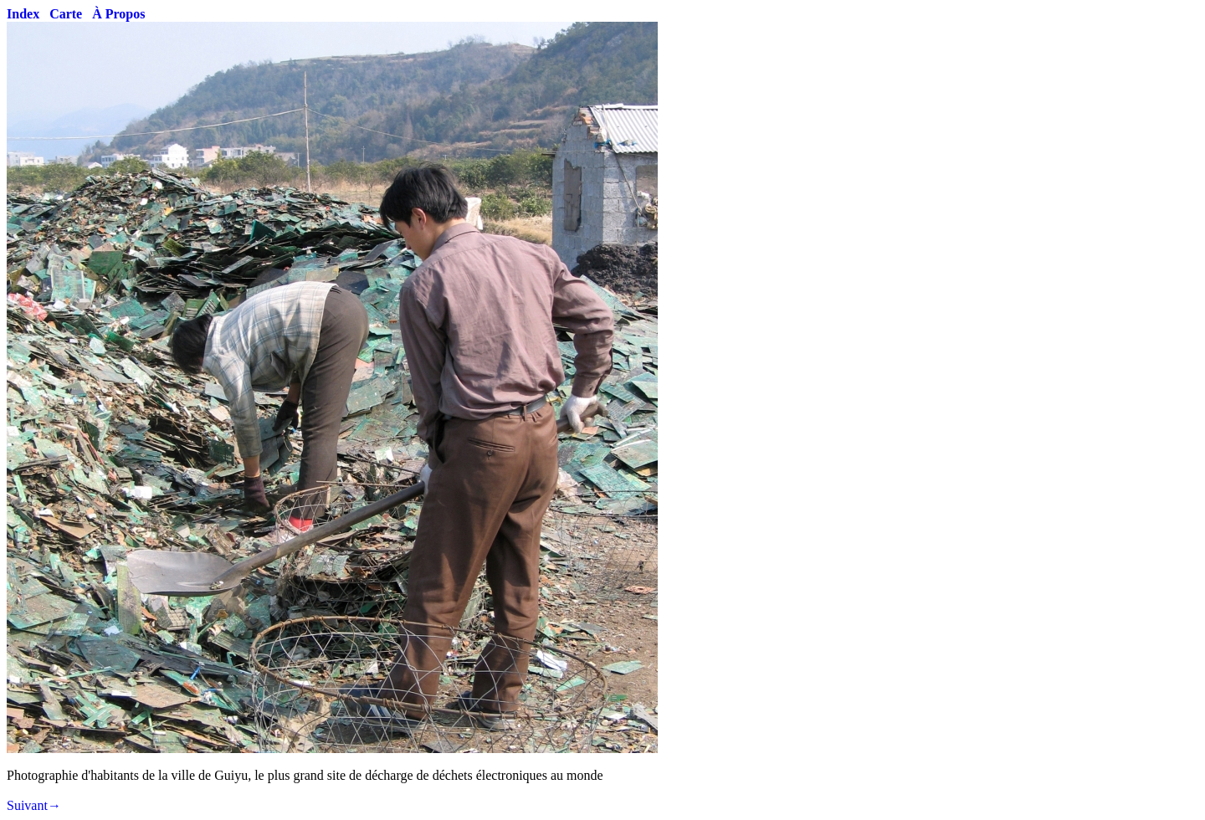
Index (23, 14)
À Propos (118, 14)
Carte (65, 14)
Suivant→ (34, 805)
